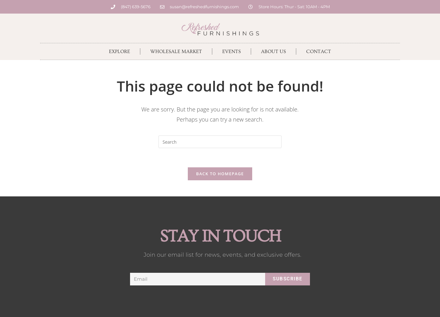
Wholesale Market (176, 51)
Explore (119, 51)
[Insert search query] (220, 141)
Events (231, 51)
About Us (273, 51)
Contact (318, 51)
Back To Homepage (220, 173)
